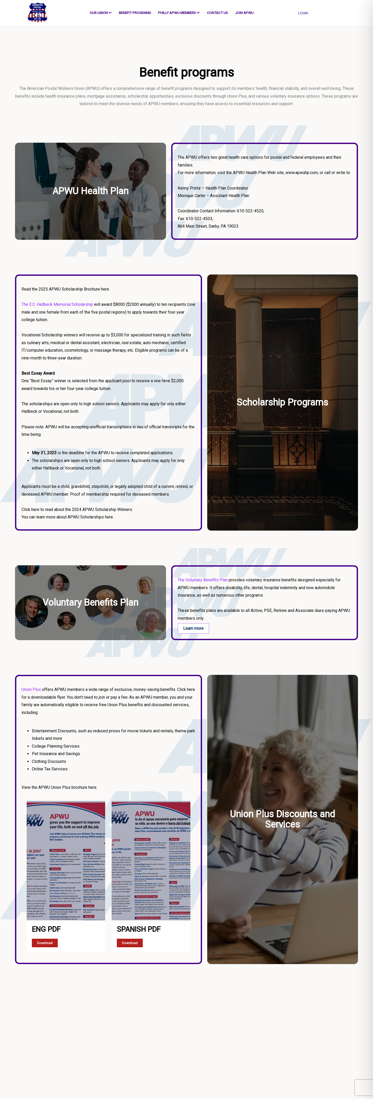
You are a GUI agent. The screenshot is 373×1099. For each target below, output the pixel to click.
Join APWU (244, 13)
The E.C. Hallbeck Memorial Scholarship (57, 304)
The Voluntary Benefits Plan (203, 579)
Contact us (217, 13)
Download (45, 943)
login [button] (303, 13)
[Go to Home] (36, 13)
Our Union (101, 13)
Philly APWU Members (179, 13)
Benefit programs (135, 13)
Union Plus (31, 689)
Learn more (193, 628)
